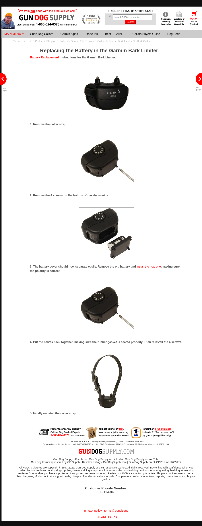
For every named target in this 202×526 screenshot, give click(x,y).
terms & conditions (116, 510)
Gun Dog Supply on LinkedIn (106, 459)
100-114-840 (106, 492)
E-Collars (37, 41)
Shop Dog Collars (41, 33)
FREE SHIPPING (119, 10)
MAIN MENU (14, 33)
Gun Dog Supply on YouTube (142, 459)
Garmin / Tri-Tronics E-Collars (88, 41)
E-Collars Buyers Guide (144, 33)
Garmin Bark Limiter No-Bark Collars (129, 41)
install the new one (149, 266)
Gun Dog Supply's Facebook (70, 459)
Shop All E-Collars (57, 41)
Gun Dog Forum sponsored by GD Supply (55, 462)
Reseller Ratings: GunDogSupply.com (104, 462)
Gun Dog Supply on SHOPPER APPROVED (155, 462)
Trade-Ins (91, 33)
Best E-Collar (113, 33)
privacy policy (93, 510)
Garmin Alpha (69, 33)
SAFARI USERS (106, 517)
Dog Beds (173, 33)
